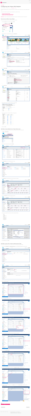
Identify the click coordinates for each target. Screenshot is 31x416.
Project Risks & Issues (7, 404)
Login (30, 0)
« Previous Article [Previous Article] (3, 407)
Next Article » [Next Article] (28, 407)
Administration (2, 404)
